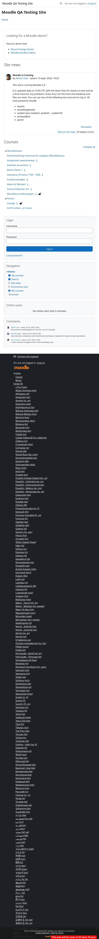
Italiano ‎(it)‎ (21, 555)
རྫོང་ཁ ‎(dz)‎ (20, 899)
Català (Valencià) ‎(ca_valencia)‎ (31, 437)
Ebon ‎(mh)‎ (21, 468)
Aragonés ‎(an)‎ (23, 397)
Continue (49, 936)
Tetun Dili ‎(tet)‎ (23, 720)
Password (11, 237)
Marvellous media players (20, 193)
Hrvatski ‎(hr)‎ (22, 538)
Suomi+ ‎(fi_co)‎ (23, 704)
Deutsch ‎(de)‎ (22, 461)
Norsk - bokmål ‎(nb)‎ (26, 626)
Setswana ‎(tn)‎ (23, 673)
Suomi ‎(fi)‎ (21, 700)
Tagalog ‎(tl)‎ (21, 710)
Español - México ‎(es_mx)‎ (29, 488)
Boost (19, 380)
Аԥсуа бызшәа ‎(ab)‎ (26, 764)
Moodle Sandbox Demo (23, 52)
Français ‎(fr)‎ (22, 518)
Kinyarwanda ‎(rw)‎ (25, 562)
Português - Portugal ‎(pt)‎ (29, 656)
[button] (60, 3)
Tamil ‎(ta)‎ (20, 714)
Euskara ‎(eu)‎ (22, 498)
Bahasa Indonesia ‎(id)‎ (27, 410)
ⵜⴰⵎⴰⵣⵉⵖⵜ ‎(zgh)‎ (25, 849)
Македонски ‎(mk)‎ (25, 784)
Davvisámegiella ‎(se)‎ (26, 457)
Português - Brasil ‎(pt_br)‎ (29, 653)
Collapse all (89, 146)
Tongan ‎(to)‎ (22, 734)
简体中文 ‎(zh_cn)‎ (24, 923)
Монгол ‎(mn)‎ (22, 788)
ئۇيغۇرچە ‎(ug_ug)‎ (24, 818)
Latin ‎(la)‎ (20, 579)
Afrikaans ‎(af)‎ (22, 393)
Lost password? (14, 255)
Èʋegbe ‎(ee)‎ (22, 501)
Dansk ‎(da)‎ (21, 451)
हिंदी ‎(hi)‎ (19, 862)
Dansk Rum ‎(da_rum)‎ (27, 454)
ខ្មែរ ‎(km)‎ (20, 906)
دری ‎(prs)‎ (20, 828)
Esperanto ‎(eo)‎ (23, 495)
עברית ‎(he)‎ (21, 815)
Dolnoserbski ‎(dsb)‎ (25, 464)
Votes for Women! (16, 184)
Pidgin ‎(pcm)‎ (22, 646)
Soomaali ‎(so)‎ (23, 690)
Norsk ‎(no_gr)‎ (23, 633)
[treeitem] (49, 283)
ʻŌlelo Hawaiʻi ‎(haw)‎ (26, 542)
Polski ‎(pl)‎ (21, 650)
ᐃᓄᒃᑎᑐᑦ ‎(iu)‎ (22, 909)
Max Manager (16, 333)
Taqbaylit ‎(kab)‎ (23, 717)
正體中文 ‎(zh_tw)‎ (24, 919)
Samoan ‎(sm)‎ (22, 670)
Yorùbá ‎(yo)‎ (22, 757)
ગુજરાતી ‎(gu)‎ (22, 872)
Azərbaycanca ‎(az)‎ (25, 407)
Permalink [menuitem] (86, 127)
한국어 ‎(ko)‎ (21, 913)
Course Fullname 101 (18, 189)
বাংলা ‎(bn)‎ (21, 865)
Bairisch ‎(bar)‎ (22, 417)
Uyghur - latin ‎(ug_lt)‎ (26, 744)
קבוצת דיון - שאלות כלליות (19, 208)
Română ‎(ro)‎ (22, 663)
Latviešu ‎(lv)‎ (22, 582)
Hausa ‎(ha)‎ (21, 535)
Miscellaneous (14, 150)
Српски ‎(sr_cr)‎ (23, 795)
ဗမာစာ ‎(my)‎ (21, 902)
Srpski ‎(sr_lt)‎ (22, 697)
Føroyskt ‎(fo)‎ (22, 511)
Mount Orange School (22, 49)
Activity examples (16, 179)
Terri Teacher (15, 340)
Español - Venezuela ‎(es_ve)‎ (30, 491)
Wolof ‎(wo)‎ (21, 754)
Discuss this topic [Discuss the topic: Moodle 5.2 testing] (67, 131)
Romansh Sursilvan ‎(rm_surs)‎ (31, 666)
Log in (92, 3)
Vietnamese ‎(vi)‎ (24, 751)
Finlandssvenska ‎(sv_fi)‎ (27, 508)
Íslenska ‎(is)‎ (22, 552)
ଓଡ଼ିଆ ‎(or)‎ (20, 875)
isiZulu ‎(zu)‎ (21, 548)
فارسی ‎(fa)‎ (21, 838)
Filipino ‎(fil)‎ (21, 505)
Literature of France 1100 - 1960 (23, 174)
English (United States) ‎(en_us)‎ (31, 478)
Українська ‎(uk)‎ (24, 805)
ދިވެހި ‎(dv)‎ (20, 845)
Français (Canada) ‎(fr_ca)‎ (28, 515)
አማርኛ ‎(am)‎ (21, 387)
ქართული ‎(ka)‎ (23, 808)
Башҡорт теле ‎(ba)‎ (25, 768)
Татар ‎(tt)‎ (18, 383)
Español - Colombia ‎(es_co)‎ (30, 481)
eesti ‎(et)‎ (20, 471)
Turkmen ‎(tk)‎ (22, 741)
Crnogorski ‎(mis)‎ (24, 444)
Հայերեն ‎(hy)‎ (23, 811)
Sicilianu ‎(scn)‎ (23, 680)
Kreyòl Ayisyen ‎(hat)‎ (26, 569)
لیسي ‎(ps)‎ (20, 842)
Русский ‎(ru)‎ (22, 791)
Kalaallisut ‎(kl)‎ (23, 559)
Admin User (22, 78)
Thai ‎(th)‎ (20, 724)
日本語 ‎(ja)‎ (21, 916)
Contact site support (26, 356)
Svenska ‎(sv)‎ (22, 707)
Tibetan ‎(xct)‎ (22, 727)
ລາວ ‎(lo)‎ (20, 896)
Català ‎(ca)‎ (21, 434)
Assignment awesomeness (21, 160)
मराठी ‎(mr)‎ (20, 859)
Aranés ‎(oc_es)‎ (23, 400)
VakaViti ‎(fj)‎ (21, 747)
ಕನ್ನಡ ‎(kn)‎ (20, 886)
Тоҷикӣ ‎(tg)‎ (22, 801)
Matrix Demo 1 (14, 170)
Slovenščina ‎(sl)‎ (23, 687)
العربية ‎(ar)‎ (21, 825)
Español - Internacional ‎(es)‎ (30, 484)
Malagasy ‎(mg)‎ (23, 599)
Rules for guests (57, 933)
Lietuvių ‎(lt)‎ (21, 589)
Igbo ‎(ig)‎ (20, 545)
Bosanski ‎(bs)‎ (22, 427)
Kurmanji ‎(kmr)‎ (23, 572)
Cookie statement (43, 933)
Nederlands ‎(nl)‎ (24, 623)
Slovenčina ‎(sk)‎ (23, 683)
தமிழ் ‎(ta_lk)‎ (22, 879)
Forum (10, 198)
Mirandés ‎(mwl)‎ (24, 616)
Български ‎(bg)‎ (24, 774)
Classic (19, 377)
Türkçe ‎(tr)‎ (21, 737)
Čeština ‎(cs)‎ (22, 441)
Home (5, 19)
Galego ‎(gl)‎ (21, 528)
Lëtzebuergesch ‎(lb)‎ (26, 586)
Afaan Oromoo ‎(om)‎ (26, 390)
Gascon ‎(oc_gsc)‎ (24, 532)
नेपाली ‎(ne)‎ (20, 855)
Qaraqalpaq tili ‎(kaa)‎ (26, 660)
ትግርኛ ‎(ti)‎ (20, 852)
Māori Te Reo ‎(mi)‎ (25, 609)
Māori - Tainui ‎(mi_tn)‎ (27, 602)
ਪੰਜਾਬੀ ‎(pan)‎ (21, 869)
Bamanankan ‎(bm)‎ (25, 420)
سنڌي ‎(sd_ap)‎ (22, 832)
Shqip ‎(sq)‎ (21, 677)
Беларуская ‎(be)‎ (24, 771)
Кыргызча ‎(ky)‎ (23, 778)
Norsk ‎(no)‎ (21, 636)
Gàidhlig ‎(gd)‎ (22, 525)
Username (11, 226)
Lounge (11, 203)
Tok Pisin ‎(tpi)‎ (22, 731)
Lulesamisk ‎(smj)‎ (24, 592)
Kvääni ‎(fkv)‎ (22, 575)
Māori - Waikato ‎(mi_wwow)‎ (30, 606)
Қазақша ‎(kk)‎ (22, 781)
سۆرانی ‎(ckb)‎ (22, 835)
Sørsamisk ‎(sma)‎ (24, 693)
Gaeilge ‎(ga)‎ (22, 522)
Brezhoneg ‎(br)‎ (23, 430)
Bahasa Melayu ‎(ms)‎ (26, 414)
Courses (14, 294)
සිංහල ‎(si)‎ (20, 892)
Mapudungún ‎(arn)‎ (26, 613)
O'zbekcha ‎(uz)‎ (23, 639)
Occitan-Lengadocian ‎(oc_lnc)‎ (31, 643)
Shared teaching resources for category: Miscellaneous (35, 155)
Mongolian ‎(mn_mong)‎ (28, 619)
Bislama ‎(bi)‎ (22, 424)
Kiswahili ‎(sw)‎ (23, 565)
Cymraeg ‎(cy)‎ (22, 447)
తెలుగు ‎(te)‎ (21, 882)
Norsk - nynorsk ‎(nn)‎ (26, 629)
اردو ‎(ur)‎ (20, 822)
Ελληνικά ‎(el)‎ (22, 761)
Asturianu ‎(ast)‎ (23, 404)
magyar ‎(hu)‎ (22, 596)
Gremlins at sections (17, 165)
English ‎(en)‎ (22, 474)
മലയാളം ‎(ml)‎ (22, 889)
